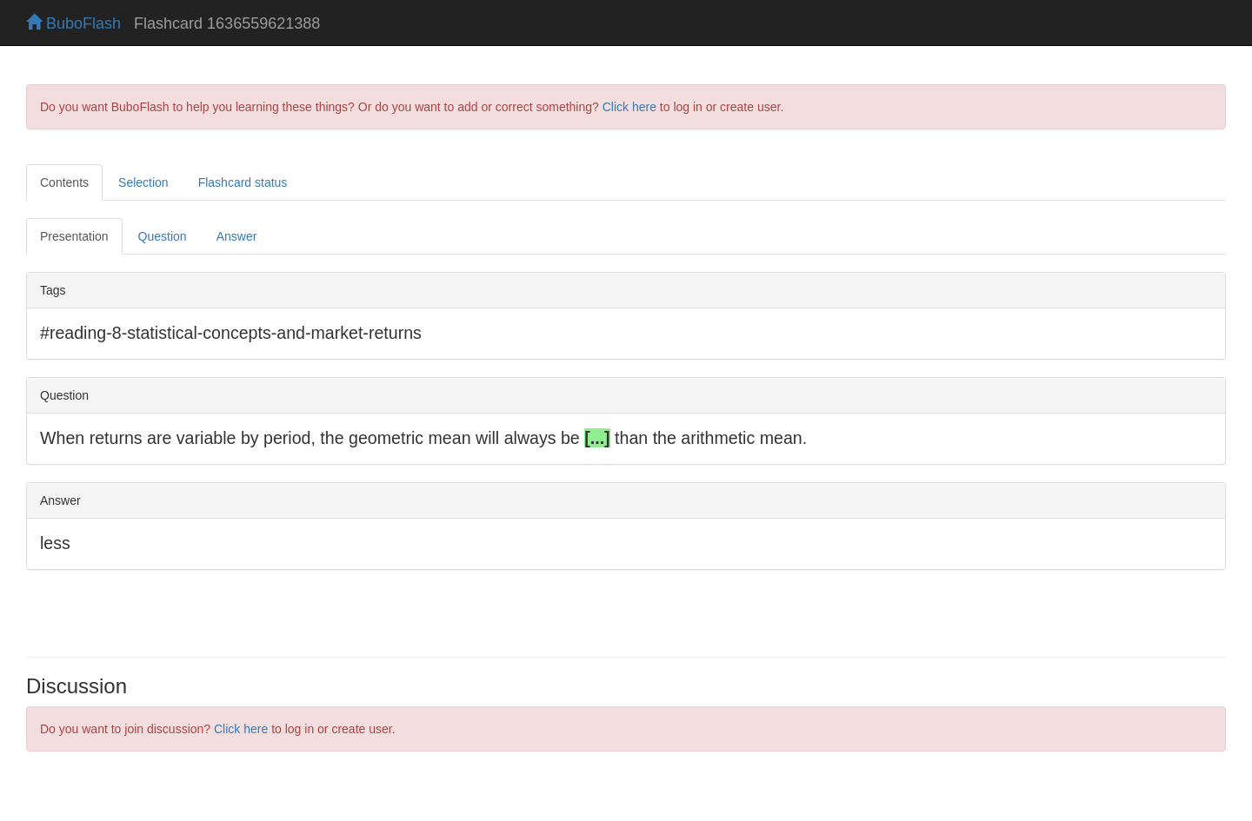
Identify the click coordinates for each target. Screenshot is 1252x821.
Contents (64, 182)
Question (162, 236)
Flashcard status (243, 182)
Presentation (74, 236)
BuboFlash (73, 23)
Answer (236, 236)
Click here (629, 107)
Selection (143, 182)
